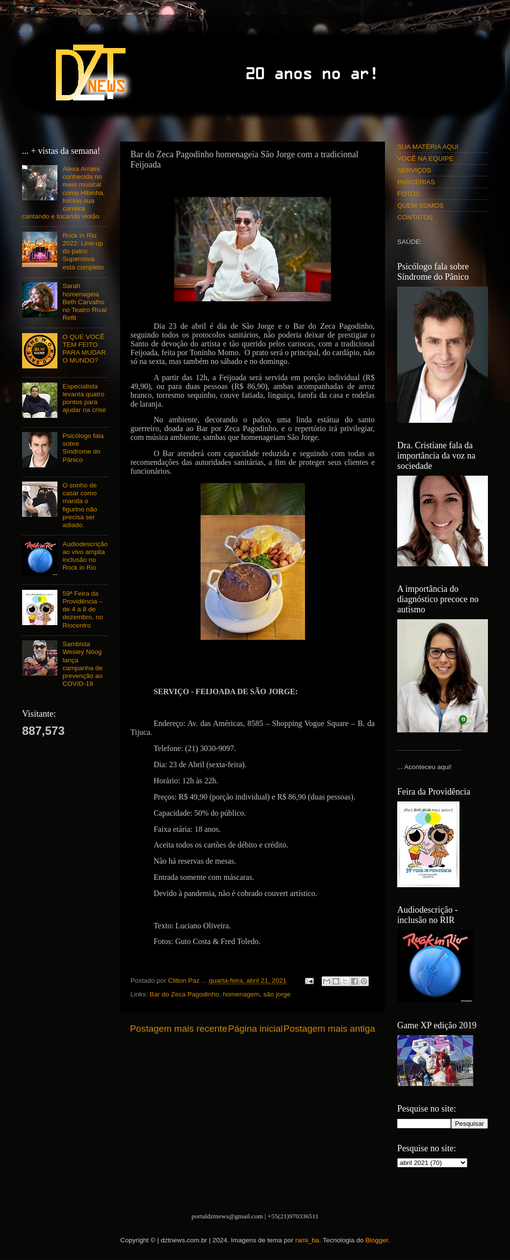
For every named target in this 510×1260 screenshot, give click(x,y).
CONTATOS (415, 217)
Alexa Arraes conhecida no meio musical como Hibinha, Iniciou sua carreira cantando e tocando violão (63, 192)
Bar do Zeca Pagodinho (184, 994)
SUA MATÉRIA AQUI (428, 146)
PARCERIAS (416, 182)
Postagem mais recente (178, 1028)
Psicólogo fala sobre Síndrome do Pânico (82, 447)
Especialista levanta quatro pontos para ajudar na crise (84, 398)
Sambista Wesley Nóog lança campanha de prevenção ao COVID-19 (82, 663)
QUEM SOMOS (420, 205)
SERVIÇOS (414, 170)
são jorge (277, 994)
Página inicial (255, 1028)
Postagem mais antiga (329, 1028)
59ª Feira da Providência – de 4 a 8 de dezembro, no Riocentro (82, 609)
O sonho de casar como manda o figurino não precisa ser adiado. (79, 505)
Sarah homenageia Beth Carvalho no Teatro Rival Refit (84, 301)
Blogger (376, 1240)
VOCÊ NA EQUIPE (425, 158)
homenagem (241, 994)
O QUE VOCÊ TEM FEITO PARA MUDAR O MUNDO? (83, 348)
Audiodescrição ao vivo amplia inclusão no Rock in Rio (84, 556)
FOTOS (408, 193)
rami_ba (307, 1240)
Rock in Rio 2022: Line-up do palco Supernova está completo (82, 251)
